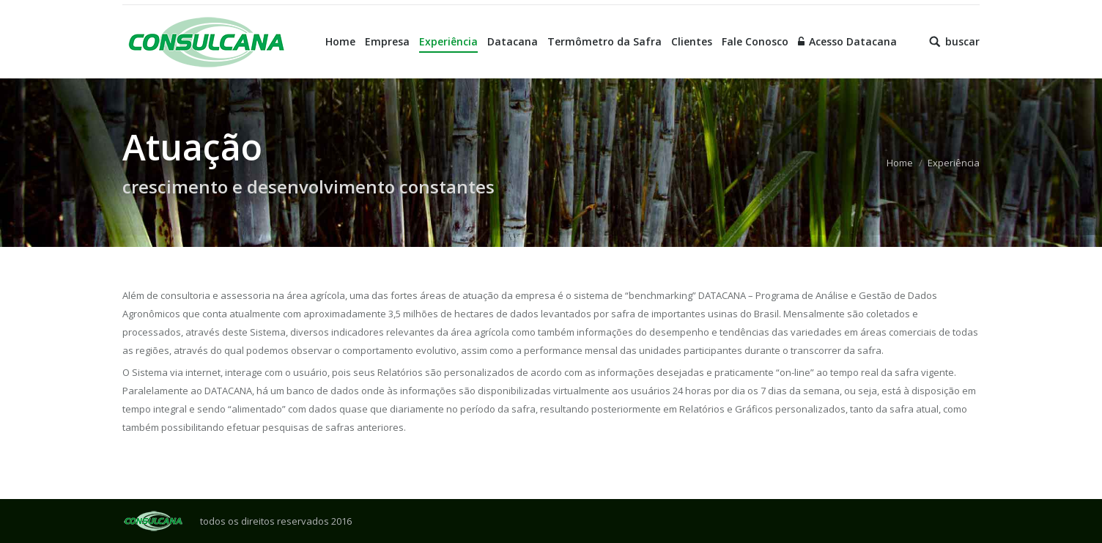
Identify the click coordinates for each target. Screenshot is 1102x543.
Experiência (954, 162)
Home (900, 162)
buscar (962, 41)
